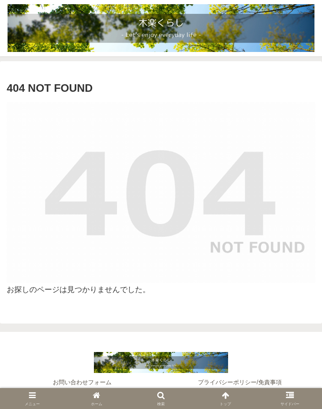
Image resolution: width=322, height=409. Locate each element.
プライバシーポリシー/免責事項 (240, 382)
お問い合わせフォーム (82, 382)
